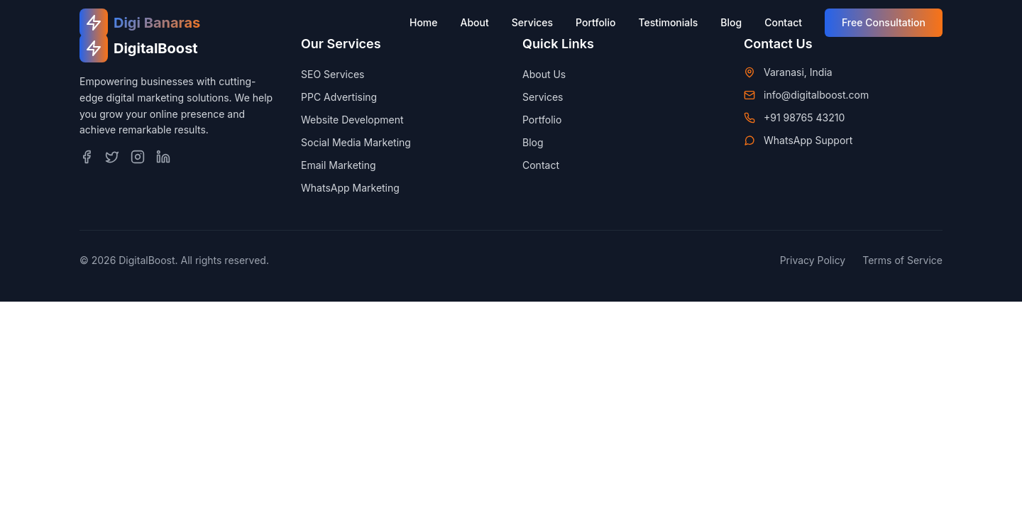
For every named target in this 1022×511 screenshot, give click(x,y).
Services (532, 22)
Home (424, 22)
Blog (731, 22)
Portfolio (595, 22)
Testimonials (668, 22)
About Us (544, 74)
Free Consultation (883, 22)
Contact (783, 22)
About (475, 22)
